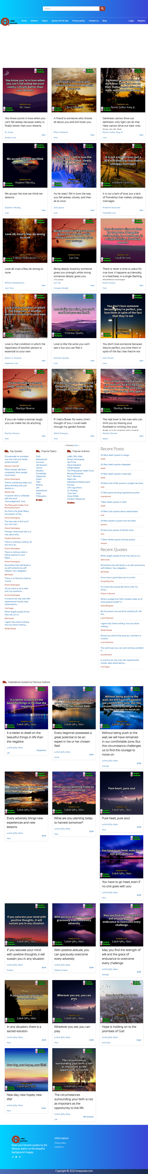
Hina (55, 138)
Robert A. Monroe (108, 594)
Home (24, 21)
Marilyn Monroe (12, 433)
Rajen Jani (71, 479)
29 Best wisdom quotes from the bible (118, 521)
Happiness (9, 363)
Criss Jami (71, 493)
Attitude (57, 970)
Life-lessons (41, 465)
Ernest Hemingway (12, 479)
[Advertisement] (74, 49)
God (103, 1043)
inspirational (106, 496)
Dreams (8, 138)
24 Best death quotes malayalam (116, 464)
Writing (39, 485)
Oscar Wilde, (73, 496)
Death (39, 479)
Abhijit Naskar (10, 629)
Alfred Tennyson (61, 433)
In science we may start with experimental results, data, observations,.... (17, 601)
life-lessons (88, 1116)
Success (40, 462)
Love (14, 138)
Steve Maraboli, (74, 465)
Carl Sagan (9, 608)
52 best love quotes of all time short (117, 530)
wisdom (104, 525)
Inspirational (41, 490)
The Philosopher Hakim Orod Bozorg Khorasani (16, 506)
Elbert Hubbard (61, 132)
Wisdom (39, 471)
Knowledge (41, 473)
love (43, 135)
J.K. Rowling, (72, 490)
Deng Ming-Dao (107, 581)
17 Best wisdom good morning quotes (118, 539)
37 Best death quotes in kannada (116, 474)
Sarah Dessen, (109, 283)
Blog (104, 21)
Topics (45, 21)
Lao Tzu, (57, 283)
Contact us (93, 21)
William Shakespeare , (15, 283)
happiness (41, 750)
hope (139, 1040)
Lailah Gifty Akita (74, 456)
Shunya (70, 485)
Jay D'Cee (71, 462)
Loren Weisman (107, 618)
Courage (57, 288)
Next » (76, 445)
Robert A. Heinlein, (13, 358)
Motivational (41, 459)
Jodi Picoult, (108, 358)
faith (91, 754)
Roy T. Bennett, (74, 476)
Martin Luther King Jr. (113, 132)
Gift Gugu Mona (74, 487)
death (103, 459)
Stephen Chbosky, (13, 207)
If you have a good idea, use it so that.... (118, 577)
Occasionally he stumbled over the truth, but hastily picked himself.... (16, 459)
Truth (38, 456)
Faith (38, 482)
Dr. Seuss (9, 132)
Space (105, 439)
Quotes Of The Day (60, 21)
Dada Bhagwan (107, 606)
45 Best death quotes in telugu (115, 455)
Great (56, 757)
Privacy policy (78, 21)
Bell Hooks (9, 618)
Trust (11, 288)
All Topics (39, 500)
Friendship (107, 213)
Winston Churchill (12, 466)
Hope (38, 493)
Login (131, 21)
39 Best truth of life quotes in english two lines (122, 483)
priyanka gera (106, 655)
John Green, (59, 207)
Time (105, 288)
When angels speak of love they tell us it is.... (121, 556)
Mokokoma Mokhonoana (78, 482)
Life (37, 487)
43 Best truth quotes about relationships (119, 511)
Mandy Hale (10, 492)
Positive (10, 970)
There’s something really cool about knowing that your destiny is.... (18, 485)
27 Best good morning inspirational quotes (120, 493)
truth (102, 487)
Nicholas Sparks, (61, 358)
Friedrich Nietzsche (111, 207)
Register (141, 21)
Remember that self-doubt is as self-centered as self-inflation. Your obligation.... (18, 568)
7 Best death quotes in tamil (113, 502)
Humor (39, 468)
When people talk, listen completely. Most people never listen (16, 472)
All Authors (71, 503)
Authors (34, 21)
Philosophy (41, 496)
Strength (64, 288)
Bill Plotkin (9, 575)
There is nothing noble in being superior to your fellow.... (16, 555)
